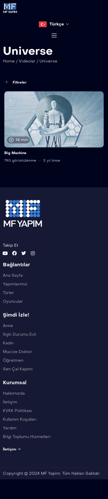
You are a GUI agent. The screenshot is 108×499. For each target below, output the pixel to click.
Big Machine (15, 159)
